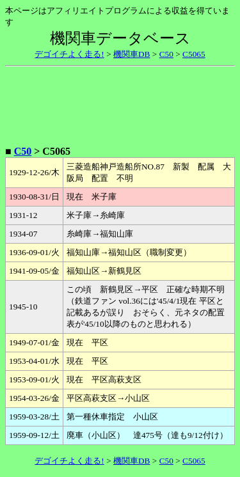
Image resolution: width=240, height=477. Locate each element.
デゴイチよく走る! (69, 54)
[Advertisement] (120, 104)
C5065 (193, 54)
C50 (166, 54)
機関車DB (131, 54)
